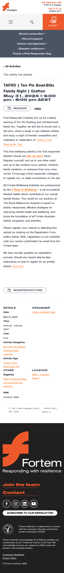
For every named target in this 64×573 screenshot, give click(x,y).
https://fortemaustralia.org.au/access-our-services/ (15, 383)
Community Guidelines (13, 554)
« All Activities (12, 66)
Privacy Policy (9, 558)
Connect (7, 350)
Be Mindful (19, 346)
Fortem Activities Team (43, 312)
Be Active (8, 346)
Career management (31, 43)
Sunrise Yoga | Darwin (49, 410)
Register (17, 108)
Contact (14, 492)
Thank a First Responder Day (32, 53)
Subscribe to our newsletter (30, 512)
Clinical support (32, 38)
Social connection (31, 33)
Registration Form (25, 290)
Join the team (21, 484)
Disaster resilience (31, 48)
